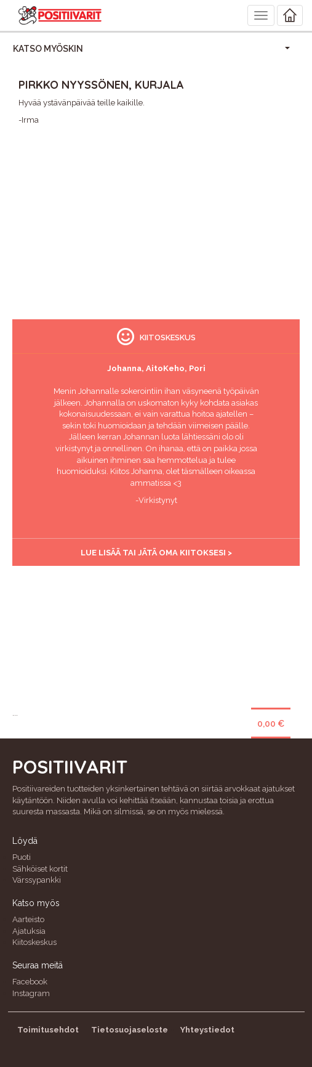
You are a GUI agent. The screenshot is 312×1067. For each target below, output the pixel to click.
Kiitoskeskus (34, 942)
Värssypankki (36, 880)
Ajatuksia (29, 931)
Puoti (21, 857)
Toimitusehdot (48, 1029)
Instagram (31, 993)
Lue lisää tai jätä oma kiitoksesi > (156, 552)
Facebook (29, 981)
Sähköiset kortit (40, 868)
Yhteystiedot (207, 1029)
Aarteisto (28, 919)
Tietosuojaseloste (129, 1029)
